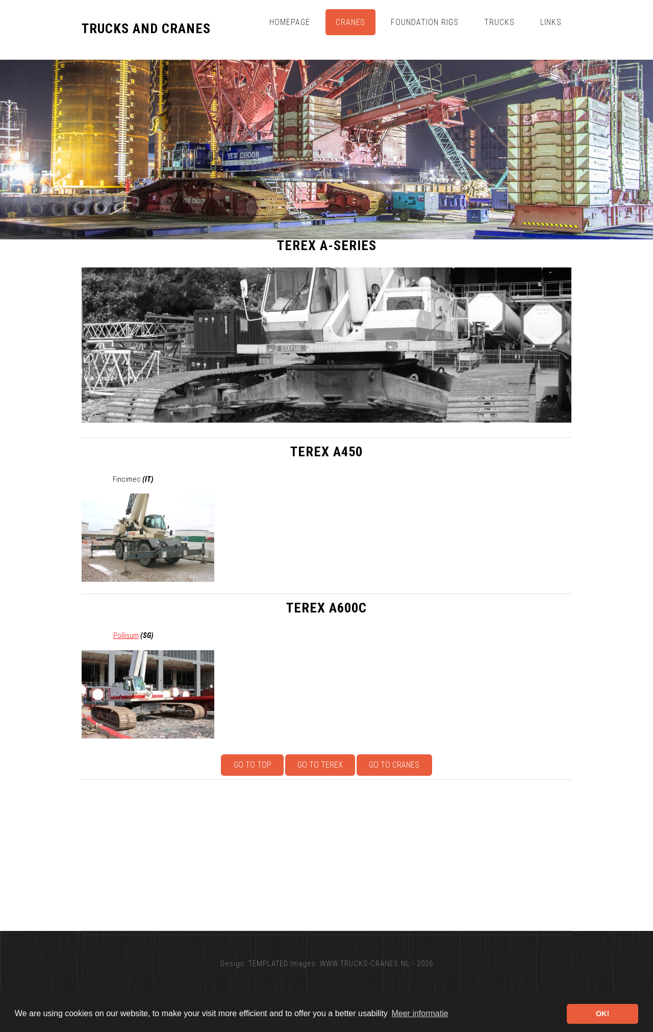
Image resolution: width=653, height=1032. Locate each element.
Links (551, 22)
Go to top (252, 765)
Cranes (351, 22)
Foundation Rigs (425, 22)
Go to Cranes (394, 765)
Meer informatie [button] (419, 1013)
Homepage (289, 22)
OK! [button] (602, 1014)
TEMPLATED (268, 963)
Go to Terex (320, 765)
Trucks (499, 22)
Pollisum (126, 635)
